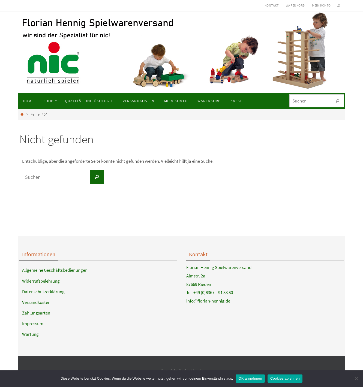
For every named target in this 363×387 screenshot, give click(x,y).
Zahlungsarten (36, 313)
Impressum (32, 323)
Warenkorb (295, 5)
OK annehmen (250, 378)
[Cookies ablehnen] (356, 378)
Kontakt (272, 5)
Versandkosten (36, 302)
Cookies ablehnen (285, 378)
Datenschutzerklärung (43, 292)
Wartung (30, 334)
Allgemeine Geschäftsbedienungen (55, 270)
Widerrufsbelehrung (41, 281)
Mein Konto (321, 5)
